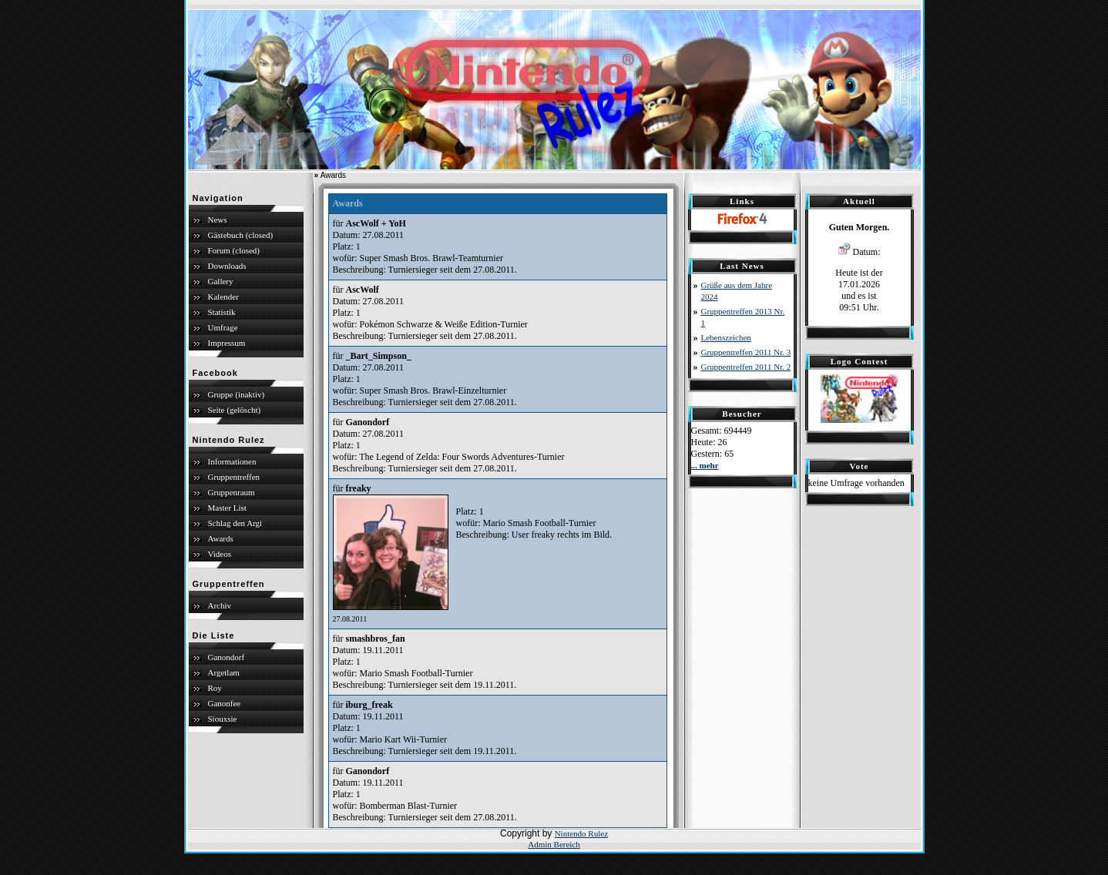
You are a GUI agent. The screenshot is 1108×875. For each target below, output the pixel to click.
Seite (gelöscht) (234, 409)
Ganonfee (224, 703)
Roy (215, 687)
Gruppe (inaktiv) (236, 394)
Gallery (220, 281)
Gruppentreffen (234, 476)
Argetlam (224, 672)
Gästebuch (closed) (241, 235)
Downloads (227, 265)
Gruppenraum (231, 492)
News (217, 219)
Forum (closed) (234, 250)
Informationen (232, 461)
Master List (227, 507)
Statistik (222, 312)
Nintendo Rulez (581, 833)
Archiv (220, 605)
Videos (220, 553)
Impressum (227, 342)
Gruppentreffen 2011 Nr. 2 (746, 366)
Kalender (223, 296)
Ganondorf (226, 657)
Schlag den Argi (235, 523)
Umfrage (223, 327)
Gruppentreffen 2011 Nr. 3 (746, 352)
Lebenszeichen (726, 337)
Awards (220, 538)
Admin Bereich (554, 844)
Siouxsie (222, 718)
